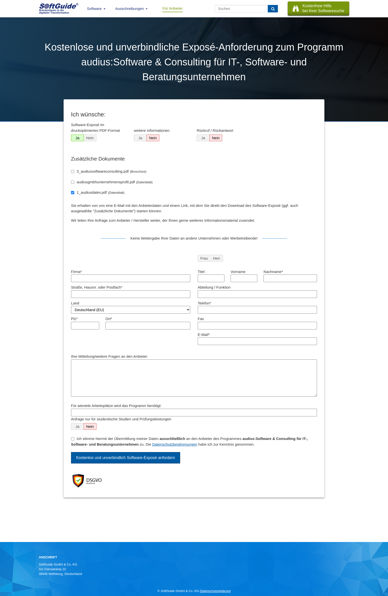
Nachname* (273, 272)
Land (75, 303)
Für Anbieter (172, 8)
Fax (201, 319)
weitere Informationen (152, 130)
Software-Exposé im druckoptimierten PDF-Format (95, 128)
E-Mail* (204, 334)
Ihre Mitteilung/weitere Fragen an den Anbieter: (109, 356)
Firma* (76, 272)
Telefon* (204, 303)
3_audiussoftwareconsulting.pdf (111, 171)
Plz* (74, 319)
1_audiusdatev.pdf (100, 192)
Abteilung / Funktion (214, 287)
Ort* (108, 319)
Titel (201, 272)
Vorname (238, 272)
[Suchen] (273, 8)
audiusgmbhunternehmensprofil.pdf (115, 182)
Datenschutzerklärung (215, 591)
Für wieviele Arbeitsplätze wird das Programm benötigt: (116, 406)
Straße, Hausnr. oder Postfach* (96, 287)
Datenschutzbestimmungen (174, 444)
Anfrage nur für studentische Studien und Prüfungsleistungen (121, 419)
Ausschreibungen (129, 8)
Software (94, 8)
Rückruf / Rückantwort (215, 130)
